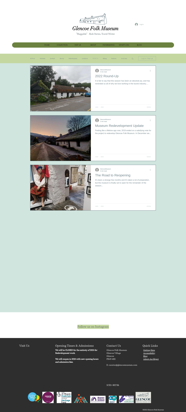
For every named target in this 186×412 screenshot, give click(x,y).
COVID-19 (95, 58)
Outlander (42, 58)
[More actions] (151, 70)
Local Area (124, 58)
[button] (132, 58)
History (62, 58)
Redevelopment (73, 58)
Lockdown (85, 58)
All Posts (32, 58)
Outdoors (113, 58)
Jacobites (52, 58)
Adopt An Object (151, 359)
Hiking (105, 58)
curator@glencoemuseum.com (123, 365)
